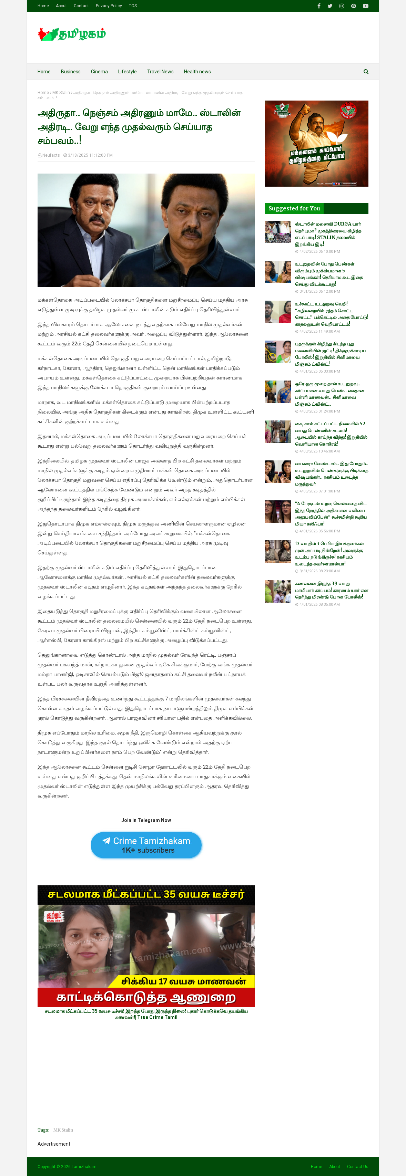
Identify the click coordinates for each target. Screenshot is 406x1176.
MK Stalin (61, 92)
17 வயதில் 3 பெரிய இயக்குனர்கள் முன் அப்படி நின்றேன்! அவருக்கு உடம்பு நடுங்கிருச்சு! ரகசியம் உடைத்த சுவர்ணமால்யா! (329, 554)
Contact (81, 5)
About (61, 5)
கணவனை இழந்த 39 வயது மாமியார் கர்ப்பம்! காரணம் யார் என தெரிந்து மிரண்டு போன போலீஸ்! (331, 590)
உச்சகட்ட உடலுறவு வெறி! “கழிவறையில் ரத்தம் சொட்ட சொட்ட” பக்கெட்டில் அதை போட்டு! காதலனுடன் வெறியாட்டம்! (331, 314)
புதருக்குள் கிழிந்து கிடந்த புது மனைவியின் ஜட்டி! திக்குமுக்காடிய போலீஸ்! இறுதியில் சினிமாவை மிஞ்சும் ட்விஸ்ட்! (330, 354)
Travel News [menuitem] (160, 71)
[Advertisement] (146, 1074)
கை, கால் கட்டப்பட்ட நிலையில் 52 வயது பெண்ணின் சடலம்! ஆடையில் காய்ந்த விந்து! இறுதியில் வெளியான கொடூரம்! (331, 434)
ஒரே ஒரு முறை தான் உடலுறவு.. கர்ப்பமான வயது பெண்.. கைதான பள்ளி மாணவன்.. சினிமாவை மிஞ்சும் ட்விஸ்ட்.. (329, 394)
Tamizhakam (84, 1166)
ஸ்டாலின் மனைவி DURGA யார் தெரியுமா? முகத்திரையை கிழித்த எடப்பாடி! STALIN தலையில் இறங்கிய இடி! (328, 234)
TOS (133, 5)
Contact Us (357, 1166)
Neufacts (51, 155)
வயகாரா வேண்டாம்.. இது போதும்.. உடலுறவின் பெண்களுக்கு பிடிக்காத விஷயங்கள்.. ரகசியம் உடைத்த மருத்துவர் (331, 474)
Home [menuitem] (44, 71)
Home (43, 5)
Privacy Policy (109, 5)
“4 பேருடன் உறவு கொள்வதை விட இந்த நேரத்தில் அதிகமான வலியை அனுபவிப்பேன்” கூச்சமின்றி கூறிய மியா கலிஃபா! (331, 514)
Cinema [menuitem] (99, 71)
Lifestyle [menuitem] (127, 71)
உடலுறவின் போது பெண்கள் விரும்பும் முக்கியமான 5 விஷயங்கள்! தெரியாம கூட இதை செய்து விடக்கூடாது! (329, 274)
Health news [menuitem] (197, 71)
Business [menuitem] (71, 71)
